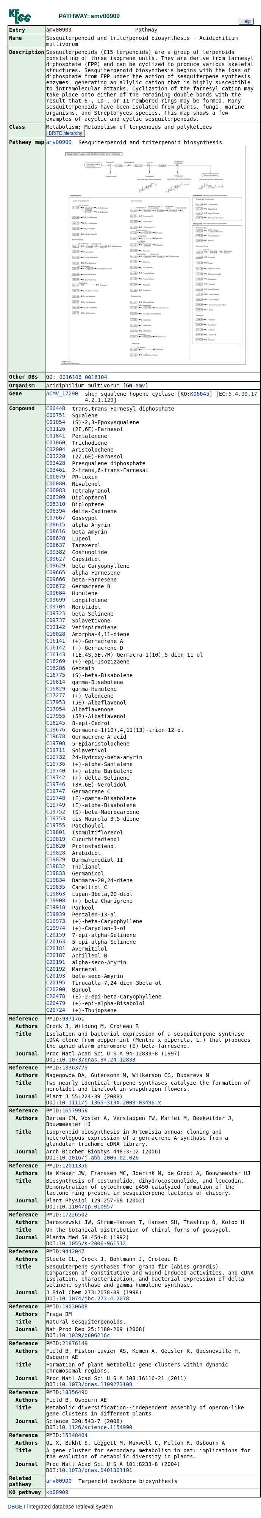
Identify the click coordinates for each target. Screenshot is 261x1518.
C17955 (56, 717)
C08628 (56, 539)
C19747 (56, 792)
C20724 (56, 1011)
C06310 (56, 505)
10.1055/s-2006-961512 (92, 1244)
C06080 (56, 484)
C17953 (56, 703)
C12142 (56, 628)
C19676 (56, 730)
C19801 (56, 833)
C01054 (56, 423)
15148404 (75, 1436)
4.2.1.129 (99, 401)
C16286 (56, 669)
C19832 (56, 867)
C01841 (56, 436)
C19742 (56, 778)
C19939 (56, 915)
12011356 (75, 1166)
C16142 (56, 648)
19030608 (75, 1307)
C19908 (56, 901)
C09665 (56, 573)
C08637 (56, 546)
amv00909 (59, 143)
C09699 (56, 600)
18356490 (75, 1393)
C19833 (56, 874)
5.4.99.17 (242, 395)
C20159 (56, 935)
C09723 (56, 614)
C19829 (56, 860)
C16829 (56, 689)
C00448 (56, 409)
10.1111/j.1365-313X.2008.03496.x (110, 1103)
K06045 (199, 395)
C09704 (56, 607)
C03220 (56, 457)
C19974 (56, 929)
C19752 (56, 812)
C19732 (56, 758)
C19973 (56, 922)
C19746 (56, 785)
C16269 (56, 662)
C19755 (56, 826)
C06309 (56, 498)
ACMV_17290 (62, 394)
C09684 (56, 594)
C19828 (56, 853)
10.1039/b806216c (84, 1336)
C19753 (56, 819)
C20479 (56, 1004)
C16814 (56, 682)
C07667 (56, 518)
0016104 (96, 378)
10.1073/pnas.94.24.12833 (97, 1060)
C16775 (56, 676)
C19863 (56, 894)
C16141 (56, 641)
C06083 (56, 491)
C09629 (56, 566)
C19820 (56, 847)
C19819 (56, 840)
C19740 (56, 771)
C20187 (56, 956)
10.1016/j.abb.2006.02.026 (99, 1158)
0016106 (70, 378)
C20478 (56, 997)
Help (246, 21)
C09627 (56, 559)
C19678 (56, 737)
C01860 (56, 443)
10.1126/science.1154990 (95, 1428)
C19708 (56, 744)
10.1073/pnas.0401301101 (95, 1471)
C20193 (56, 976)
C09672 (56, 587)
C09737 (56, 621)
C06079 (56, 477)
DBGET (17, 1507)
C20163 (56, 942)
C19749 (56, 805)
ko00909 (57, 1493)
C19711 (56, 751)
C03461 (56, 471)
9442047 (73, 1252)
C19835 (56, 888)
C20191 (56, 963)
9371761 (73, 1019)
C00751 (56, 416)
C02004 (56, 450)
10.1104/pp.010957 (86, 1207)
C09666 (56, 580)
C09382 (56, 553)
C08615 (56, 525)
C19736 (56, 764)
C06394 (56, 512)
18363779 (75, 1068)
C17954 (56, 710)
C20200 (56, 990)
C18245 (56, 723)
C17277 (56, 696)
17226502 (75, 1215)
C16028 (56, 635)
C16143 (56, 655)
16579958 (75, 1111)
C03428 (56, 464)
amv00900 (59, 1482)
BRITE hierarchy (65, 134)
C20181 (56, 949)
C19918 (56, 908)
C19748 (56, 799)
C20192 (56, 970)
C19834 (56, 881)
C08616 (56, 532)
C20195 (56, 983)
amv (140, 386)
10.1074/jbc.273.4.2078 (94, 1299)
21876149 (75, 1344)
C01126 (56, 429)
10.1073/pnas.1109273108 (95, 1385)
